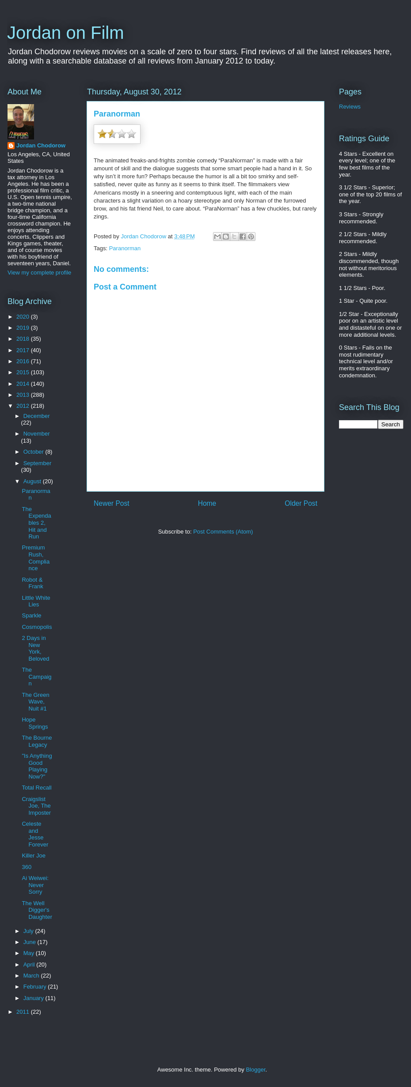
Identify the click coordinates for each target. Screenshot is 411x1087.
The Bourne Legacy (37, 741)
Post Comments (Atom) (223, 531)
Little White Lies (36, 601)
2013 (23, 394)
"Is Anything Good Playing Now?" (37, 766)
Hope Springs (35, 723)
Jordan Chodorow (40, 145)
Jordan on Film (65, 32)
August (33, 481)
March (32, 975)
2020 (23, 316)
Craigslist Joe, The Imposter (36, 806)
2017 (23, 350)
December (36, 416)
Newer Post (111, 503)
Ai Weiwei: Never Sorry (35, 885)
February (35, 986)
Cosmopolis (37, 627)
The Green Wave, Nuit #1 (35, 702)
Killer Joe (33, 855)
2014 (23, 383)
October (34, 451)
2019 (23, 327)
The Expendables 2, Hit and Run (36, 523)
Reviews (350, 106)
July (29, 931)
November (36, 433)
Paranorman (125, 248)
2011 (23, 1011)
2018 (23, 338)
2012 (23, 405)
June (30, 942)
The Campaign (36, 676)
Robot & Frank (32, 583)
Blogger (255, 1069)
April (30, 964)
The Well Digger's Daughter (37, 910)
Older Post (301, 503)
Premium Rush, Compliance (35, 558)
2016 (23, 361)
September (37, 463)
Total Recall (36, 787)
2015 (23, 372)
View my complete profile (39, 272)
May (29, 953)
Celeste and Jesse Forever (35, 834)
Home (207, 503)
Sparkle (31, 615)
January (34, 998)
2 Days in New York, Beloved (35, 648)
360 (26, 867)
